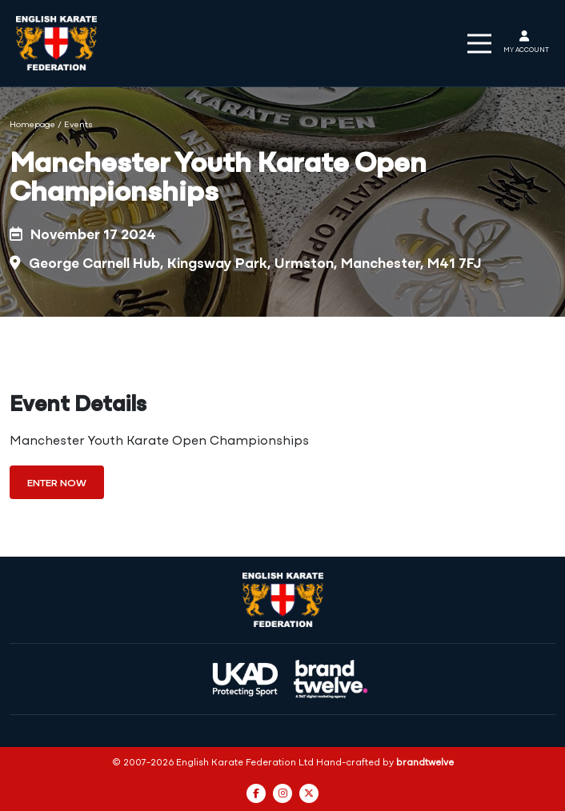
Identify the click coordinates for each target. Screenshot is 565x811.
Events (78, 125)
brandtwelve (425, 763)
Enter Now (56, 483)
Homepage (32, 125)
